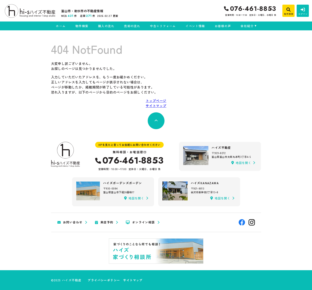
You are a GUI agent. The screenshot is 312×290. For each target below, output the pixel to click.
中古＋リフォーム (163, 26)
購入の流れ (106, 26)
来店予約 (104, 222)
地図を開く (241, 163)
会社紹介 (247, 26)
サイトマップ (156, 105)
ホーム (61, 26)
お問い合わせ (70, 222)
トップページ (156, 100)
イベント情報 (195, 26)
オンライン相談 (140, 222)
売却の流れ (132, 26)
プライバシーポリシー (104, 280)
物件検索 (81, 26)
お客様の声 (223, 26)
